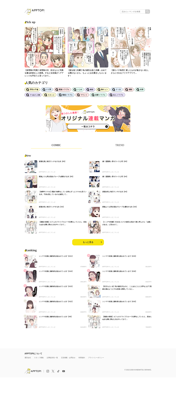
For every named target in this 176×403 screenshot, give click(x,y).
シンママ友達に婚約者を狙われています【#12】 (56, 303)
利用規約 (82, 359)
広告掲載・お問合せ (68, 359)
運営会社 (28, 359)
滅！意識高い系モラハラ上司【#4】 (115, 178)
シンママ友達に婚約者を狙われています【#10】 (119, 303)
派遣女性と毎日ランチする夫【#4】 (115, 193)
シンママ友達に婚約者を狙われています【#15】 (119, 258)
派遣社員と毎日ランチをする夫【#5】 (52, 163)
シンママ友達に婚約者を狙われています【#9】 (55, 318)
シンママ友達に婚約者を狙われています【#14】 (56, 273)
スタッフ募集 (39, 359)
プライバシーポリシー (96, 359)
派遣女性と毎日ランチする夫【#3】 (51, 209)
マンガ (53, 174)
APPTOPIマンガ (44, 174)
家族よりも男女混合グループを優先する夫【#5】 (56, 178)
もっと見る (88, 244)
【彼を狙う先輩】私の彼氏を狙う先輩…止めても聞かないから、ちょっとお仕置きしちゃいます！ (87, 74)
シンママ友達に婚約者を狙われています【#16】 (119, 273)
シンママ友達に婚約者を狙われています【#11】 (56, 258)
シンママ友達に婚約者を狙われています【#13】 (56, 288)
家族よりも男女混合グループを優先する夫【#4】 (119, 209)
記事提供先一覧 (52, 359)
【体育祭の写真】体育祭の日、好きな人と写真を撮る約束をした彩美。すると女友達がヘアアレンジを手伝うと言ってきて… (44, 74)
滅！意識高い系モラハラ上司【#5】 (115, 163)
